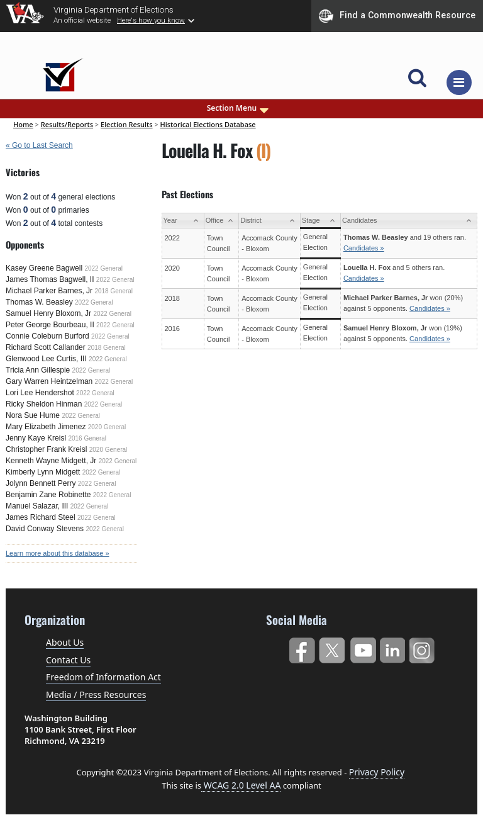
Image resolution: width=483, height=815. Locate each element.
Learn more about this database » (57, 553)
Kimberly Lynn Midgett (43, 472)
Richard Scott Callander (46, 347)
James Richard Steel (40, 517)
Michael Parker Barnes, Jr (49, 290)
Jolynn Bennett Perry (40, 483)
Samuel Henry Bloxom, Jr (48, 313)
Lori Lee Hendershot (40, 392)
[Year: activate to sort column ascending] (183, 220)
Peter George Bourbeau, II (50, 324)
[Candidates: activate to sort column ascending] (408, 220)
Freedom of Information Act (103, 677)
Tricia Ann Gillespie (38, 370)
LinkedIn (393, 648)
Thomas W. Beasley (39, 302)
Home (23, 124)
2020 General (107, 427)
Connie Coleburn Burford (47, 336)
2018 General (113, 291)
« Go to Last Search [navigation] (39, 145)
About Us (65, 642)
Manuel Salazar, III (37, 506)
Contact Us (68, 660)
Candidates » (363, 248)
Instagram (423, 648)
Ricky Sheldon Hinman (44, 404)
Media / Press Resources (96, 694)
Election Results (127, 124)
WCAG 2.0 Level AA (240, 785)
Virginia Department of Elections (113, 9)
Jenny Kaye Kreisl (36, 438)
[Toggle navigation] (459, 82)
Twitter (332, 648)
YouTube (362, 648)
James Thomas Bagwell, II (50, 279)
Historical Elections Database (208, 124)
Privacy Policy (376, 772)
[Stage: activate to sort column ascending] (320, 220)
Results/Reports (67, 124)
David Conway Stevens (45, 528)
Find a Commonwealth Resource (397, 15)
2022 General (103, 268)
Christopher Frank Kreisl (46, 449)
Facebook (301, 648)
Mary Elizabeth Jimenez (46, 426)
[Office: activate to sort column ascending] (221, 220)
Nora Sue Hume (33, 415)
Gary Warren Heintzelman (49, 381)
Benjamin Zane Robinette (48, 494)
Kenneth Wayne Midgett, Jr (51, 460)
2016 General (87, 438)
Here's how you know (151, 20)
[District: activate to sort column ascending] (270, 220)
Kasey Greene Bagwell (44, 268)
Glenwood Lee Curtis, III (46, 358)
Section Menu (239, 108)
